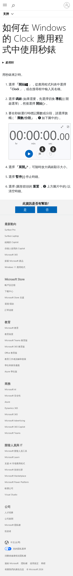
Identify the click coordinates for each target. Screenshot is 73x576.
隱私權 (24, 563)
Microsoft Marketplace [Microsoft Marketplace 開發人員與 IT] (15, 475)
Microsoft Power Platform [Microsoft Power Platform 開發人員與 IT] (17, 482)
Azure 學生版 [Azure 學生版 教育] (11, 371)
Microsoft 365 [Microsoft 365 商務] (11, 414)
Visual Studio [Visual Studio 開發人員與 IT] (11, 494)
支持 (6, 14)
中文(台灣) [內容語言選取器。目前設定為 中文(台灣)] (15, 542)
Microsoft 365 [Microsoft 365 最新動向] (11, 254)
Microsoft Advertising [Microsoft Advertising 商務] (15, 420)
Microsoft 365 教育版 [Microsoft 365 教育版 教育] (15, 346)
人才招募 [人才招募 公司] (9, 512)
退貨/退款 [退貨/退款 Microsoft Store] (9, 303)
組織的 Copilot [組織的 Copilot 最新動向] (11, 242)
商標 (43, 563)
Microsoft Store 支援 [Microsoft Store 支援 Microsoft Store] (14, 297)
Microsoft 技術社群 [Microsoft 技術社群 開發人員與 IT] (14, 469)
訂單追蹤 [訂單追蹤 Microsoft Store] (9, 309)
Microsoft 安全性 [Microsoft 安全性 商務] (13, 395)
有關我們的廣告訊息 (14, 569)
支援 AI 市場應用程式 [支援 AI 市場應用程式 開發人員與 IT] (15, 463)
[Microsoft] (36, 3)
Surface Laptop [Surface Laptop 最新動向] (12, 235)
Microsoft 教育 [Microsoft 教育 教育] (11, 327)
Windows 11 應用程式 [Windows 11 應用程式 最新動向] (15, 267)
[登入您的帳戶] (66, 5)
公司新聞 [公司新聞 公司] (9, 518)
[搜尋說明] (13, 5)
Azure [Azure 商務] (7, 401)
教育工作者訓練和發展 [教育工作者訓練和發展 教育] (15, 359)
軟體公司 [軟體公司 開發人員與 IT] (9, 488)
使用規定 (34, 563)
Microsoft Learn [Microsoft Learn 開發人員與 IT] (12, 457)
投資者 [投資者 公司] (8, 531)
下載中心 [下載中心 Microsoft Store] (9, 291)
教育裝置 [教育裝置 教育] (9, 334)
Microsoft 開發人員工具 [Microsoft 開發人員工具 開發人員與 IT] (16, 450)
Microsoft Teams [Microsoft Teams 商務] (12, 433)
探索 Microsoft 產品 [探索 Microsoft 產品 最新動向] (14, 260)
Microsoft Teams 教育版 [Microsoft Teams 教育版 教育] (16, 340)
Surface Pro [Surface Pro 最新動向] (10, 229)
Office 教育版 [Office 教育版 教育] (11, 352)
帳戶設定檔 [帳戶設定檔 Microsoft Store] (10, 285)
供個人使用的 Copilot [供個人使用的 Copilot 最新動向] (15, 248)
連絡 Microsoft (11, 563)
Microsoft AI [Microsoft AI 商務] (10, 389)
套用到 (9, 62)
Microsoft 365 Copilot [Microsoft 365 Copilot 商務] (15, 426)
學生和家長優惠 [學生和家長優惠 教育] (12, 365)
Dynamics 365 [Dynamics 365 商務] (11, 408)
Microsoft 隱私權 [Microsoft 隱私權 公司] (13, 524)
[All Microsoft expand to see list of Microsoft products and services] (5, 5)
